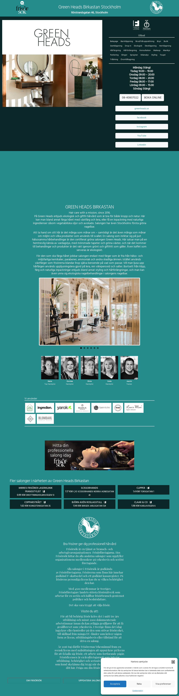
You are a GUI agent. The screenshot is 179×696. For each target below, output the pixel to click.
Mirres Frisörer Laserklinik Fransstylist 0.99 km (35, 492)
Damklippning (116, 46)
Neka (139, 684)
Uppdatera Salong (89, 666)
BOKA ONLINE (152, 97)
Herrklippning (165, 46)
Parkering (114, 55)
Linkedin (142, 145)
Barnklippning (127, 41)
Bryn (158, 41)
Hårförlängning (129, 50)
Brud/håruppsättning (144, 41)
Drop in (128, 46)
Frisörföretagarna (96, 552)
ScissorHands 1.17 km (89, 491)
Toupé (162, 55)
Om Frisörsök (34, 666)
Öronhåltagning (127, 59)
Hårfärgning (115, 50)
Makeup (155, 50)
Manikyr (165, 50)
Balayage (114, 41)
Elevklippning (150, 46)
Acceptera (115, 684)
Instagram (142, 127)
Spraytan (133, 55)
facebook (141, 118)
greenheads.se (142, 109)
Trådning (114, 59)
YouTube (141, 136)
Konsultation (144, 50)
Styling (154, 55)
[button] (173, 661)
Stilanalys (144, 55)
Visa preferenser (163, 684)
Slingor (124, 55)
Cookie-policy (138, 690)
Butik (165, 41)
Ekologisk (138, 46)
